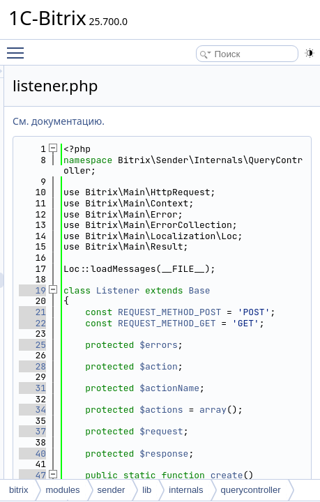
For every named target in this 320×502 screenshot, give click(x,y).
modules (62, 490)
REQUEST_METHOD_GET (249, 447)
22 (169, 442)
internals (186, 490)
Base (239, 388)
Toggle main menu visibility (19, 47)
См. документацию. (196, 121)
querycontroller (251, 490)
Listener (255, 377)
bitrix (18, 490)
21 (169, 410)
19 (169, 377)
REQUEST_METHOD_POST (249, 415)
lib (146, 490)
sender (111, 490)
